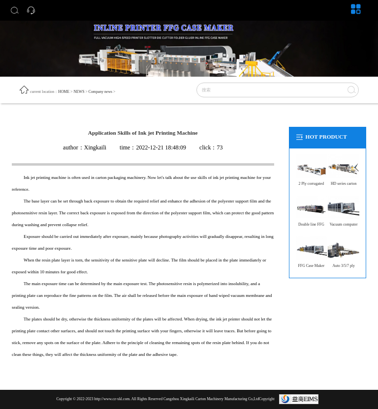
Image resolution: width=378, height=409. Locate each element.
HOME (63, 91)
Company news (100, 91)
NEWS (78, 91)
